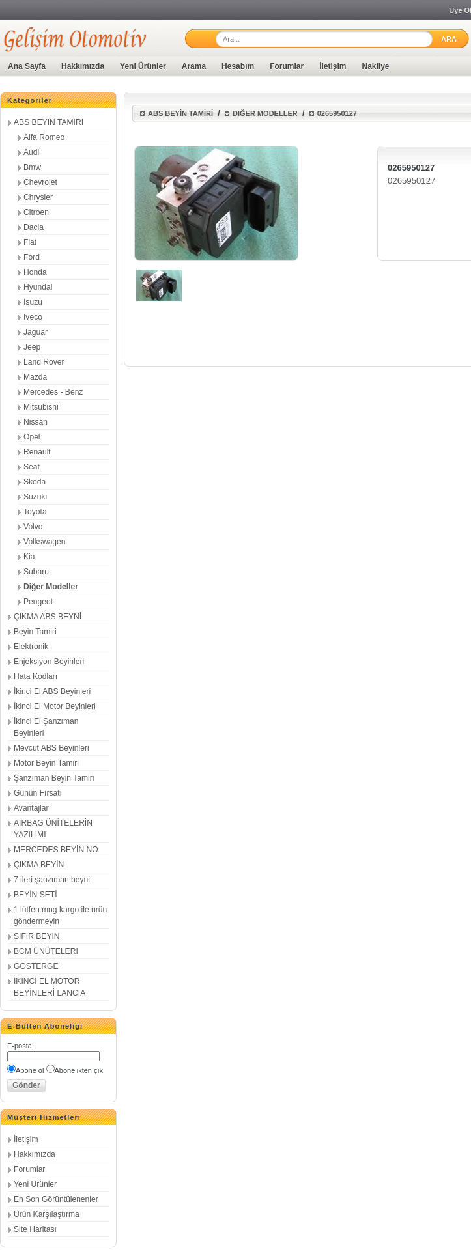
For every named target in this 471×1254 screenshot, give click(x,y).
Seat (31, 466)
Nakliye (376, 66)
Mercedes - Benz (53, 392)
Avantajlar (31, 808)
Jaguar (35, 332)
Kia (29, 556)
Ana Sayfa (27, 66)
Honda (35, 272)
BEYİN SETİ (35, 894)
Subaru (36, 571)
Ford (31, 257)
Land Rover (43, 362)
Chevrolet (40, 182)
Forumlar (287, 66)
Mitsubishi (41, 406)
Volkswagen (44, 541)
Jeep (31, 347)
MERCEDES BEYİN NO (56, 849)
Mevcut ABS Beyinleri (51, 748)
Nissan (35, 421)
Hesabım (237, 66)
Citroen (36, 212)
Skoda (34, 481)
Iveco (32, 317)
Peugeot (38, 601)
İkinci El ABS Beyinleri (52, 691)
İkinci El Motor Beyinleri (55, 706)
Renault (37, 451)
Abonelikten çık (79, 1070)
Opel (31, 436)
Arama (194, 66)
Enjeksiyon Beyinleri (49, 661)
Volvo (33, 526)
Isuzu (32, 302)
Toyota (35, 511)
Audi (31, 152)
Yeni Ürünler (143, 66)
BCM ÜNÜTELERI (46, 951)
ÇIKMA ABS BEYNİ (47, 616)
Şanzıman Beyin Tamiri (54, 778)
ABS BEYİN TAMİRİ (48, 122)
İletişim (332, 66)
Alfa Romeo (43, 137)
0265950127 (337, 113)
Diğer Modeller (50, 586)
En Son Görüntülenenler (56, 1199)
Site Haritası (35, 1229)
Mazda (35, 377)
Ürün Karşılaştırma (46, 1214)
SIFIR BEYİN (37, 936)
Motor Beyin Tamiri (46, 763)
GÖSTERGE (36, 966)
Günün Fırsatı (38, 793)
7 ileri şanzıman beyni (52, 879)
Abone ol (30, 1070)
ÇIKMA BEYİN (39, 864)
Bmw (32, 167)
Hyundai (37, 287)
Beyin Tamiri (35, 631)
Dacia (33, 227)
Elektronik (31, 646)
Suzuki (35, 496)
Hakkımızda (82, 66)
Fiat (29, 242)
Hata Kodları (35, 676)
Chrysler (38, 197)
